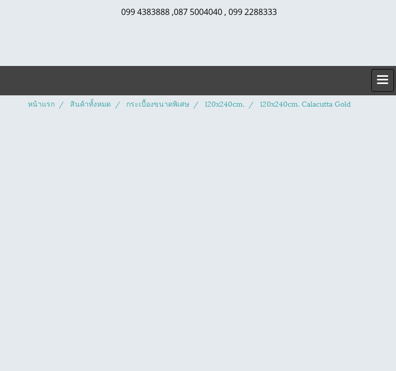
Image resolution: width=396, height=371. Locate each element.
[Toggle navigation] (382, 80)
